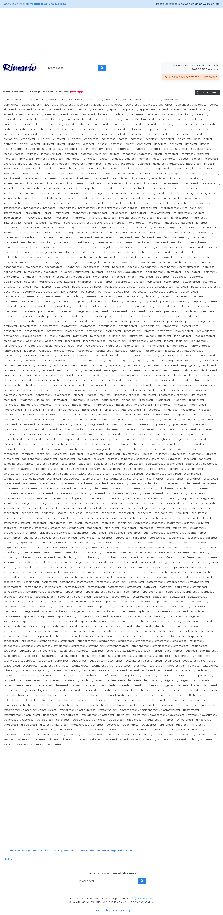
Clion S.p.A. (145, 898)
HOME (8, 858)
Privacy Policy (121, 910)
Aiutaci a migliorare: (34, 4)
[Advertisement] (111, 35)
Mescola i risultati (208, 92)
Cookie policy (101, 910)
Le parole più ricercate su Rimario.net (190, 77)
